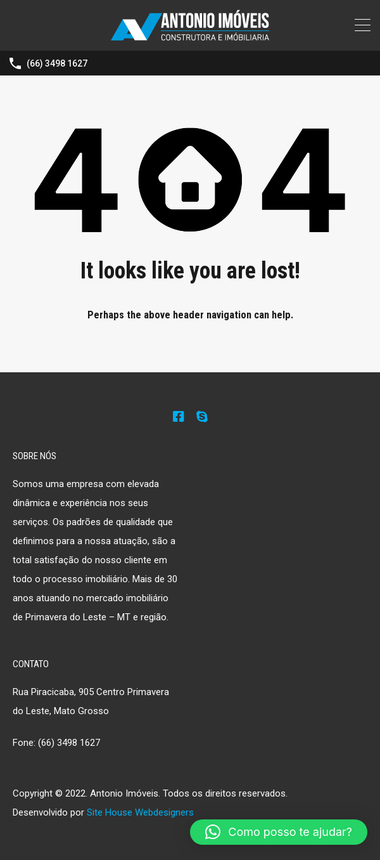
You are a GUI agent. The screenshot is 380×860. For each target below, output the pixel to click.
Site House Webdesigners (140, 812)
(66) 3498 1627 (57, 63)
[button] (278, 832)
